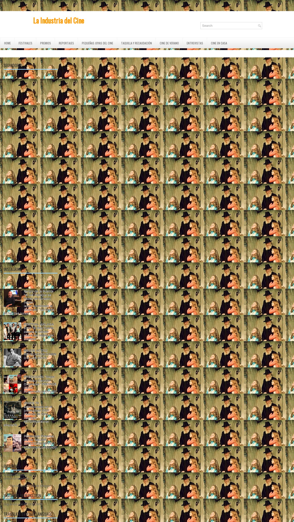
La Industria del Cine (58, 20)
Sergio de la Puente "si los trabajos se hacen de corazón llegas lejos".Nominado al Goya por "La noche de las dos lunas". (29, 302)
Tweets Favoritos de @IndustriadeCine (18, 476)
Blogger (45, 486)
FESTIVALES (25, 43)
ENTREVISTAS (195, 43)
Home (7, 43)
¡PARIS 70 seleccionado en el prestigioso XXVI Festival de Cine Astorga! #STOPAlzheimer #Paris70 (28, 414)
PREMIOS (45, 43)
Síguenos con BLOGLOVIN (23, 504)
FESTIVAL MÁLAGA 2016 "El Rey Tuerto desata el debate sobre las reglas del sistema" (39, 331)
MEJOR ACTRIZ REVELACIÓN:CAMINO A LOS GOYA (40, 354)
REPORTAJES (66, 43)
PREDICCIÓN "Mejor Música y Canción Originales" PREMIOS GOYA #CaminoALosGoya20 (40, 384)
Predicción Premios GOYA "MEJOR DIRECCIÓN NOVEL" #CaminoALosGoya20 (40, 441)
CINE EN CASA (219, 43)
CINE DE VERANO (169, 43)
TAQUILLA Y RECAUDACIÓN (136, 43)
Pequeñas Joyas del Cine (97, 43)
